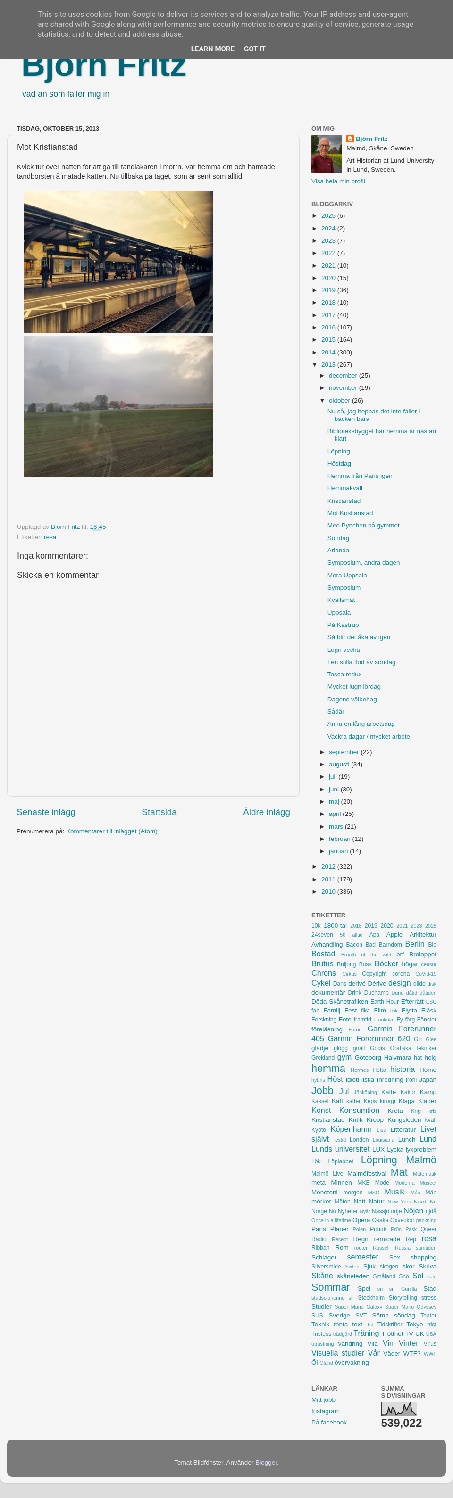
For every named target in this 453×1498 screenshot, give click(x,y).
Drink (354, 992)
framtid (362, 1019)
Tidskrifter (390, 1324)
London (359, 1139)
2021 (329, 265)
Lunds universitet (340, 1148)
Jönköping (365, 1092)
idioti (352, 1079)
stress (428, 1297)
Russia (403, 1248)
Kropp (375, 1119)
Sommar (330, 1287)
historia (402, 1069)
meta (318, 1182)
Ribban (320, 1247)
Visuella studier (337, 1353)
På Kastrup (343, 624)
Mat (399, 1172)
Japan (427, 1079)
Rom (342, 1247)
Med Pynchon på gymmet (363, 525)
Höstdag (339, 463)
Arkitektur (423, 934)
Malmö (421, 1160)
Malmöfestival (366, 1173)
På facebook (329, 1422)
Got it (255, 49)
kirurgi (387, 1101)
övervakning (352, 1362)
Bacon (354, 944)
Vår (374, 1353)
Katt (337, 1100)
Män (430, 1192)
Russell (381, 1248)
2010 (329, 891)
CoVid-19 (425, 974)
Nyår (365, 1211)
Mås (415, 1192)
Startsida (159, 812)
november (344, 387)
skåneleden (353, 1276)
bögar (410, 964)
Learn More (213, 49)
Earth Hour (384, 1001)
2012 (329, 866)
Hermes (360, 1070)
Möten (343, 1201)
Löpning (338, 451)
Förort (355, 1029)
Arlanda (338, 550)
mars (337, 826)
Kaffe (388, 1091)
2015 (329, 339)
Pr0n (396, 1229)
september (345, 752)
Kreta (395, 1110)
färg (410, 1019)
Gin (418, 1039)
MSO (374, 1192)
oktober (340, 400)
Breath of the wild (366, 954)
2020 (329, 277)
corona (401, 974)
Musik (394, 1191)
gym (344, 1057)
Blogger (266, 1462)
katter (353, 1101)
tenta (341, 1324)
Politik (377, 1229)
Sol (417, 1275)
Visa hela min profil (338, 181)
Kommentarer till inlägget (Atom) (112, 831)
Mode (382, 1182)
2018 (329, 302)
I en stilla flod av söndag (361, 662)
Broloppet (422, 954)
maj (335, 801)
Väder (391, 1353)
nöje (396, 1211)
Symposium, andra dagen (363, 562)
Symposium (344, 587)
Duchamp (376, 992)
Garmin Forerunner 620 (368, 1038)
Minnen (341, 1182)
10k (316, 925)
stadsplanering (327, 1297)
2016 (329, 327)
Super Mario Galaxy (358, 1306)
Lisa (381, 1130)
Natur (376, 1201)
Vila (373, 1343)
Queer (428, 1229)
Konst (321, 1110)
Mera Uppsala (347, 575)
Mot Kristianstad (350, 513)
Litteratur (403, 1129)
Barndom (390, 944)
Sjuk (369, 1266)
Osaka (380, 1220)
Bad (370, 944)
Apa (374, 934)
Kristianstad (344, 500)
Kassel (319, 1101)
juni (335, 789)
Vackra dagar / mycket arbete (368, 736)
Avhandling (327, 944)
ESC (431, 1001)
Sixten (352, 1266)
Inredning (390, 1079)
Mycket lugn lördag (354, 686)
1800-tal (335, 925)
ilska (367, 1079)
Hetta (379, 1070)
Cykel (320, 983)
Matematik (424, 1174)
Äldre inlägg (266, 812)
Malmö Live (327, 1173)
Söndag (338, 538)
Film (380, 1010)
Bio (432, 944)
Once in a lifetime (331, 1220)
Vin (388, 1343)
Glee (431, 1039)
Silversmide (326, 1266)
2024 (329, 228)
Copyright (374, 974)
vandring (350, 1343)
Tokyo (414, 1324)
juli (333, 776)
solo (431, 1276)
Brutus (322, 963)
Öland (326, 1363)
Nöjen (413, 1210)
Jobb (322, 1090)
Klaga (407, 1100)
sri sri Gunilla (397, 1289)
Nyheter (348, 1211)
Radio (319, 1239)
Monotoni (324, 1192)
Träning (366, 1333)
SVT (361, 1315)
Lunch (407, 1139)
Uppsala (339, 612)
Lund (427, 1139)
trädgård (342, 1334)
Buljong (346, 964)
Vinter (409, 1343)
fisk (394, 1010)
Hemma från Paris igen (360, 475)
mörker (321, 1201)
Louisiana (383, 1140)
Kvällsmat (341, 599)
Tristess (321, 1334)
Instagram (325, 1411)
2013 (329, 364)
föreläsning (327, 1029)
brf (400, 954)
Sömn (380, 1315)
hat (418, 1057)
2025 (329, 215)
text (357, 1324)
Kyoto (318, 1130)
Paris (318, 1229)
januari (339, 851)
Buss (365, 964)
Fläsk (428, 1010)
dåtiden (428, 993)
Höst (335, 1079)
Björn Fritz (103, 64)
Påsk (411, 1229)
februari (340, 838)
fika (365, 1010)
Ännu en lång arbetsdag (361, 723)
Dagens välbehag (352, 699)
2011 (329, 879)
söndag (404, 1315)
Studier (321, 1306)
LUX (378, 1149)
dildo (419, 983)
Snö (404, 1276)
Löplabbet (340, 1161)
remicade (387, 1239)
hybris (318, 1080)
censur (428, 964)
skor (409, 1266)
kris (432, 1111)
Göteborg (368, 1057)
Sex (394, 1257)
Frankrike (383, 1019)
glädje (319, 1048)
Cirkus (349, 974)
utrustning (322, 1344)
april (336, 813)
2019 (329, 290)
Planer (339, 1229)
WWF (430, 1354)
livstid (339, 1140)
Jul (344, 1091)
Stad (429, 1288)
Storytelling (403, 1297)
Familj (331, 1010)
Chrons (323, 973)
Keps (370, 1101)
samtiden (426, 1248)
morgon (352, 1192)
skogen (389, 1266)
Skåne (322, 1275)
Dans (339, 983)
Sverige (339, 1315)
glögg (341, 1048)
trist (431, 1324)
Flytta (409, 1010)
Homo (427, 1069)
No (433, 1201)
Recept (340, 1239)
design (399, 983)
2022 (329, 252)
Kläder (427, 1100)
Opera (361, 1220)
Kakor (408, 1092)
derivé (357, 983)
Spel (364, 1288)
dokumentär (328, 992)
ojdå (431, 1211)
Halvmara (397, 1057)
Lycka (395, 1149)
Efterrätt (412, 1001)
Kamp (428, 1091)
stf (351, 1297)
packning (426, 1220)
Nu (332, 1211)
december (344, 375)
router (361, 1248)
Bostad (323, 953)
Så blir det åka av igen (359, 637)
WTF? (412, 1353)
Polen (359, 1229)
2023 (329, 240)
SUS (317, 1315)
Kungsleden (404, 1119)
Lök (316, 1161)
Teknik (320, 1324)
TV (409, 1333)
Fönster (426, 1019)
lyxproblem (421, 1149)
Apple (394, 934)
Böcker (386, 963)
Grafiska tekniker (413, 1048)
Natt (360, 1201)
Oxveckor (402, 1220)
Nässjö (380, 1211)
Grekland (323, 1057)
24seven (322, 934)
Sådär (335, 711)
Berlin (414, 943)
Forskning (323, 1019)
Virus (430, 1344)
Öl (314, 1362)
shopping (423, 1257)
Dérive (377, 983)
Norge (319, 1211)
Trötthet (392, 1333)
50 (342, 935)
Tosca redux (344, 674)
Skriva (428, 1266)
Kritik (356, 1119)
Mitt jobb (323, 1399)
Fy (399, 1019)
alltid (357, 935)
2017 (329, 315)
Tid (370, 1324)
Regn (360, 1239)
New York (399, 1201)
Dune (397, 993)
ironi (411, 1080)
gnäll (359, 1048)
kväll (430, 1120)
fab (315, 1010)
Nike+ (420, 1201)
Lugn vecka (343, 649)
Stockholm (371, 1297)
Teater (428, 1315)
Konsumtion (359, 1110)
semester (362, 1256)
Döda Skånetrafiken (339, 1001)
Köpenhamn (351, 1129)
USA (431, 1334)
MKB (363, 1182)
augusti (340, 764)
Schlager (323, 1257)
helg (430, 1057)
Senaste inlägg (46, 812)
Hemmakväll (344, 488)
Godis (377, 1048)
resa (50, 537)
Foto (345, 1019)
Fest (350, 1010)
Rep (411, 1239)
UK (419, 1333)
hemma (328, 1068)
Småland (384, 1276)
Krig (416, 1111)
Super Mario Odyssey (410, 1306)
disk (432, 984)
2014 (329, 352)
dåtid (411, 993)
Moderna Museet (415, 1182)
